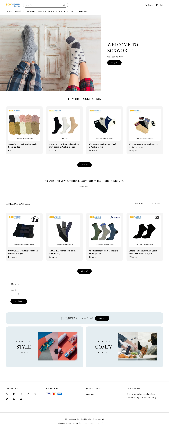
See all (102, 318)
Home (9, 11)
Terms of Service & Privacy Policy (86, 423)
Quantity (14, 290)
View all (84, 165)
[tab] (139, 203)
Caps (66, 11)
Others (74, 11)
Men (50, 11)
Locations (83, 11)
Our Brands (30, 11)
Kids (58, 11)
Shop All (18, 11)
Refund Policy (105, 423)
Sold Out (19, 301)
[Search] (64, 5)
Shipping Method (65, 423)
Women (41, 11)
